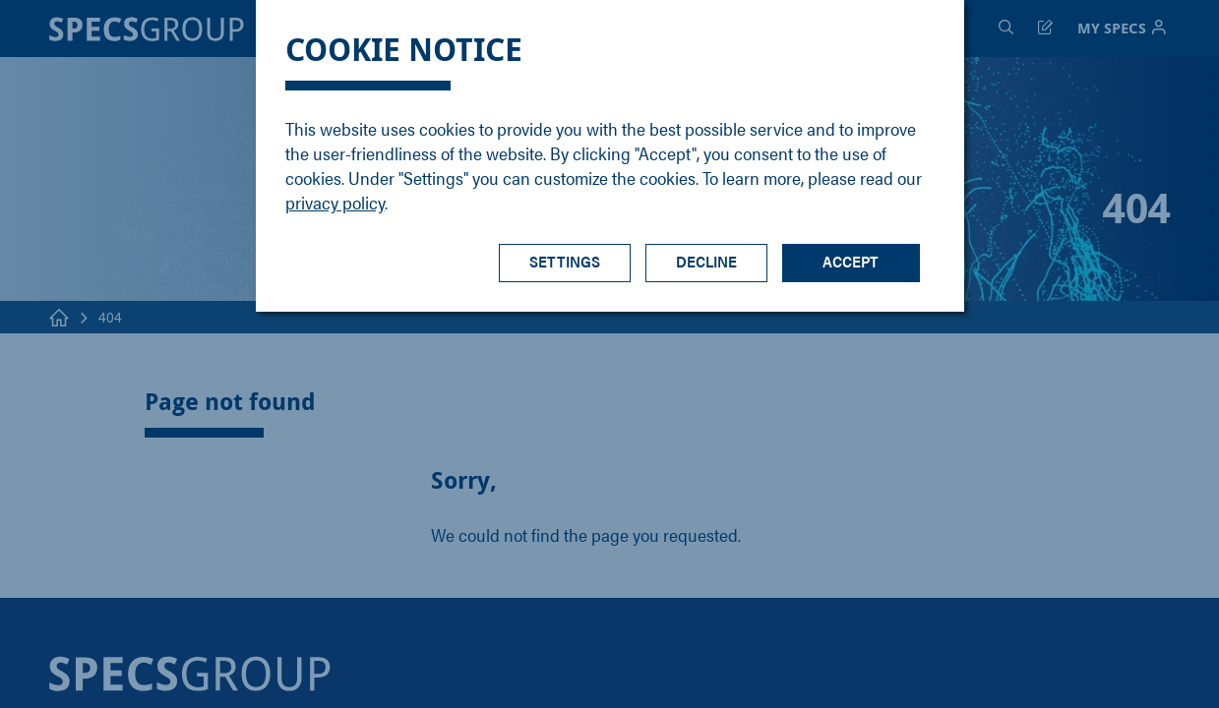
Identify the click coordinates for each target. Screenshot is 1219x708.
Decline (706, 261)
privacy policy (335, 202)
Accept (851, 261)
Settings (564, 261)
